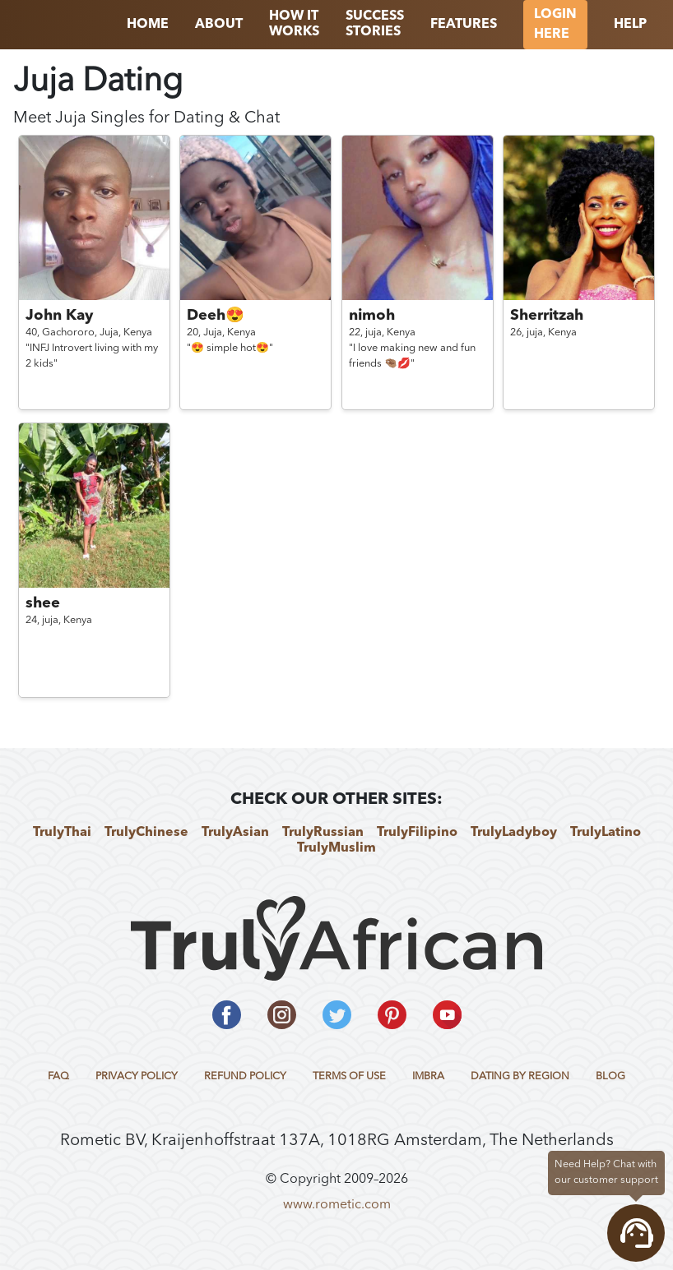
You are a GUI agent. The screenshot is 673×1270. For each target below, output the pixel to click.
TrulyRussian (323, 832)
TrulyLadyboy (514, 832)
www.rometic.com (337, 1205)
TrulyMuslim (336, 848)
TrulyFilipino (417, 832)
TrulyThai (62, 832)
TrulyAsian (235, 832)
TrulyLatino (605, 832)
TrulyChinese (146, 832)
